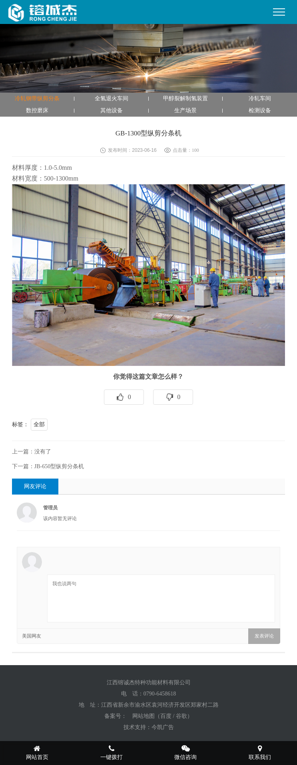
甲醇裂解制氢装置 (185, 98)
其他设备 (111, 110)
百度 (165, 716)
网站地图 (143, 716)
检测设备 (260, 110)
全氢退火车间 (111, 98)
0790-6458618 (160, 694)
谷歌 (181, 716)
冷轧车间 (260, 98)
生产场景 (185, 110)
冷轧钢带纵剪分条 (37, 98)
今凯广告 (162, 727)
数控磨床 (37, 110)
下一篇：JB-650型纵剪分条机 (48, 466)
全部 (39, 424)
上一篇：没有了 (31, 452)
